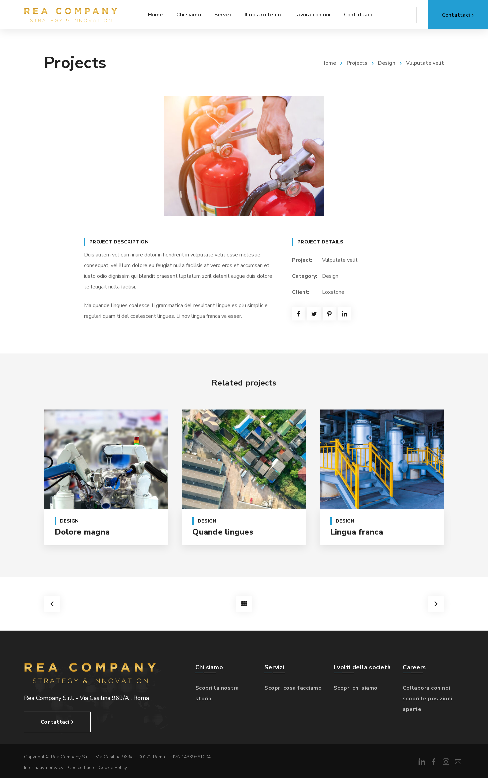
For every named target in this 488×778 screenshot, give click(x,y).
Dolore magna (82, 532)
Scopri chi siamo (356, 688)
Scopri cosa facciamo (293, 688)
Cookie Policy (113, 767)
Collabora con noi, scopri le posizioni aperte (427, 698)
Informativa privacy (43, 767)
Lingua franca (356, 532)
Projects (357, 63)
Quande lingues (222, 532)
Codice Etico (81, 767)
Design (386, 63)
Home (328, 63)
